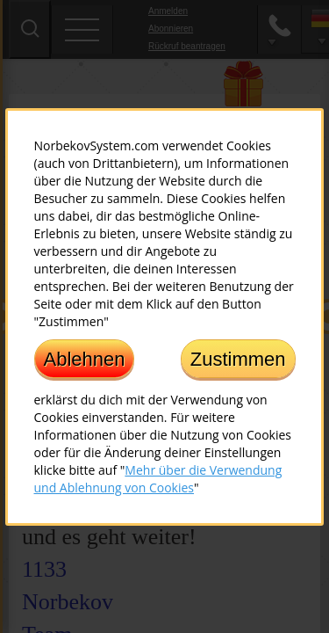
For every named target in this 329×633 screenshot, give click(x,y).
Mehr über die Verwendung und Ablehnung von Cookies (158, 478)
